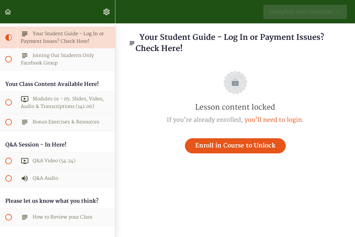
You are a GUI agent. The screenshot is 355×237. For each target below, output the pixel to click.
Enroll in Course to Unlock (235, 145)
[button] (8, 11)
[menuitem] (107, 11)
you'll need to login (273, 120)
